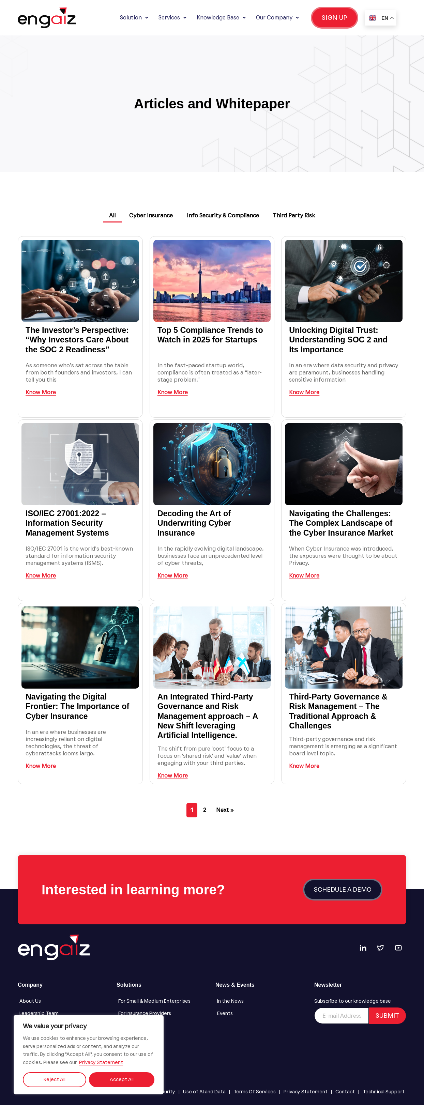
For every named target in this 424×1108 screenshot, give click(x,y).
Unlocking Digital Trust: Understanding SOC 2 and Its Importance (339, 342)
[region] (89, 1054)
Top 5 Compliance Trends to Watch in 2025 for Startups (212, 337)
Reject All (54, 1079)
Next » (224, 813)
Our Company (277, 17)
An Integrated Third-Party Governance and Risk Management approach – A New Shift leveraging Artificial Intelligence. (209, 718)
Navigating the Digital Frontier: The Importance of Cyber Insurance (79, 709)
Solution (134, 17)
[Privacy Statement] (305, 1095)
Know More (41, 395)
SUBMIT (387, 1018)
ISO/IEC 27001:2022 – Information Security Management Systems (68, 526)
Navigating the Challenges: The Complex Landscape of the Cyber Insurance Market (342, 526)
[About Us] (64, 1004)
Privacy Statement (101, 1062)
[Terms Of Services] (254, 1095)
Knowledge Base (221, 17)
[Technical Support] (383, 1095)
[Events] (261, 1017)
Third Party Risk (296, 215)
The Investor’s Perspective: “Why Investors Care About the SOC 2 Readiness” (79, 342)
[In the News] (261, 1004)
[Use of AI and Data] (204, 1095)
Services (172, 17)
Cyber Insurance (150, 215)
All (110, 215)
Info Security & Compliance (223, 215)
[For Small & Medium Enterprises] (163, 1004)
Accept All (122, 1079)
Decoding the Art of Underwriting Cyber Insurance (195, 526)
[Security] (165, 1095)
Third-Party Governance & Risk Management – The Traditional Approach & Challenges (339, 714)
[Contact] (345, 1095)
